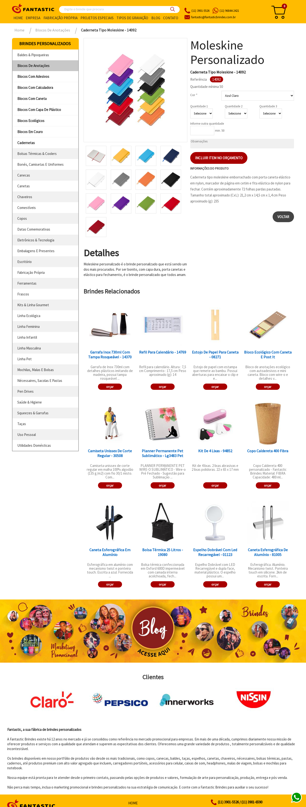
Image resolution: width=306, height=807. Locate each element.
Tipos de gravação (132, 18)
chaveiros (24, 197)
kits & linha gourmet (33, 305)
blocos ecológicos (30, 120)
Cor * (193, 95)
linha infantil (27, 337)
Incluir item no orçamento (219, 158)
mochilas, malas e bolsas (35, 369)
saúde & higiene (29, 402)
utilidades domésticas (34, 445)
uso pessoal (26, 434)
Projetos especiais (97, 18)
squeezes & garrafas (33, 413)
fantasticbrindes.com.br (213, 17)
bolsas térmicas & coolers (37, 153)
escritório (24, 261)
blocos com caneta (32, 98)
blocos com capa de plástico (39, 109)
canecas (23, 175)
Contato (170, 18)
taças (21, 424)
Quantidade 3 (268, 106)
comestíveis (26, 207)
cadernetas (26, 143)
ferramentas (27, 283)
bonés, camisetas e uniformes (40, 164)
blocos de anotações (33, 65)
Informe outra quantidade (207, 123)
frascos (23, 294)
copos (22, 218)
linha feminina (28, 326)
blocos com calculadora (35, 87)
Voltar (283, 216)
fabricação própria (31, 272)
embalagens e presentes (36, 251)
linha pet (24, 359)
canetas (23, 186)
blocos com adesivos (33, 76)
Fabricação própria (60, 18)
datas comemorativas (33, 229)
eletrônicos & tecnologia (35, 240)
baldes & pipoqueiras (33, 55)
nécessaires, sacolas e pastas (39, 380)
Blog (155, 18)
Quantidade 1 (199, 106)
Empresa (33, 18)
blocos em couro (30, 131)
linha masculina (29, 348)
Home (18, 18)
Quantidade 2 (233, 106)
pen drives (25, 391)
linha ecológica (28, 315)
